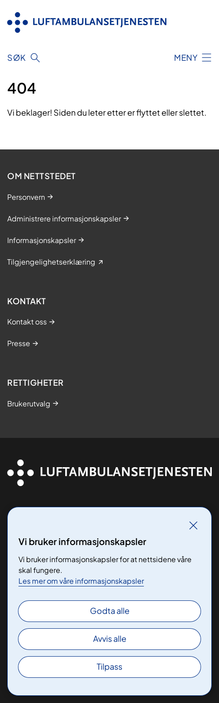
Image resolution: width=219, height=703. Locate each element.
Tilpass (109, 666)
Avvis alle (109, 638)
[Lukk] (193, 525)
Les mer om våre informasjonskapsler (81, 581)
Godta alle (110, 610)
